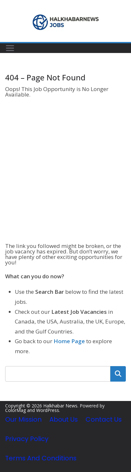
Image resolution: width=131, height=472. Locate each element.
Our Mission (23, 419)
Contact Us (104, 419)
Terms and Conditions (40, 458)
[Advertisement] (65, 170)
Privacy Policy (26, 438)
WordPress (47, 410)
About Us (63, 419)
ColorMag (15, 410)
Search (118, 373)
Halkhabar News (60, 406)
